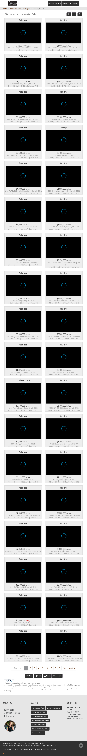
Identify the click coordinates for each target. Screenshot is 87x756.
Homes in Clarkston (39, 712)
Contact (75, 3)
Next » (72, 668)
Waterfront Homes (38, 725)
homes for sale (15, 8)
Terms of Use (45, 749)
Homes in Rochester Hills (40, 720)
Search (57, 676)
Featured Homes (38, 733)
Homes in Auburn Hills (39, 716)
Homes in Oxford (38, 708)
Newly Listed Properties (40, 729)
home (5, 8)
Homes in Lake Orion (54, 708)
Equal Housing (19, 749)
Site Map (54, 749)
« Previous (17, 668)
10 (64, 668)
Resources (67, 3)
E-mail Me (11, 716)
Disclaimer (28, 749)
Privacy (36, 749)
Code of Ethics (7, 749)
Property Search (54, 3)
